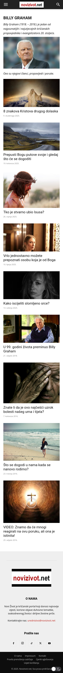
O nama (18, 655)
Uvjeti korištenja (31, 663)
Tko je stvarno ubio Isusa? (23, 212)
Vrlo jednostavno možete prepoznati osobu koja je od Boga (29, 258)
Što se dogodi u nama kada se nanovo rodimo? (27, 467)
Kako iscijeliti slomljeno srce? (26, 303)
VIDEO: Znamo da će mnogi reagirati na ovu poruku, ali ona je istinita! (29, 531)
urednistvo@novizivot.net (41, 620)
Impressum (30, 655)
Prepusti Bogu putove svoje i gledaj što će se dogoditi (30, 157)
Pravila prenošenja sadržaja (20, 659)
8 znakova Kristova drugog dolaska (30, 111)
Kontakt (42, 655)
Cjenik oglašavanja (44, 659)
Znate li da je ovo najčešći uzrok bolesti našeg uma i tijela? (28, 409)
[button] (5, 4)
